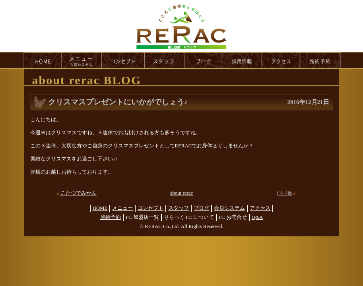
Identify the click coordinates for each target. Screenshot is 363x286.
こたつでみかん (78, 193)
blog (203, 60)
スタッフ (178, 208)
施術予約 (110, 217)
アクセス (260, 208)
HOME (42, 60)
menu (81, 60)
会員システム (229, 208)
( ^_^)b (284, 193)
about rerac (181, 193)
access (281, 60)
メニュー (122, 208)
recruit (242, 60)
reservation (320, 60)
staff (164, 60)
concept (123, 60)
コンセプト (150, 208)
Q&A (257, 217)
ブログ (201, 208)
